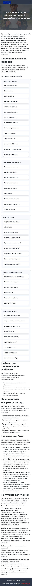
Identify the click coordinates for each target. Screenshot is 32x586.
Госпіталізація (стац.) (11, 232)
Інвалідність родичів (11, 122)
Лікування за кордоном (12, 221)
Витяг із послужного (11, 287)
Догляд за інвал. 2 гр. (11, 112)
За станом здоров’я (10, 85)
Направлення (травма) (11, 336)
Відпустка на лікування (11, 248)
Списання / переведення (12, 259)
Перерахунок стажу (10, 183)
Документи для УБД (10, 358)
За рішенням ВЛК (9, 138)
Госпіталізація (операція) (12, 237)
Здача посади (8, 292)
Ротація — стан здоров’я (12, 282)
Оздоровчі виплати (10, 188)
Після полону (8, 91)
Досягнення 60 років (11, 144)
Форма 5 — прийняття (11, 298)
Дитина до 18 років (10, 106)
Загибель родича (9, 133)
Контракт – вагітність (11, 154)
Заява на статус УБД (10, 352)
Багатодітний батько (11, 101)
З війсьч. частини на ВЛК (12, 264)
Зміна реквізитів (9, 209)
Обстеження (8, 227)
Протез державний (10, 342)
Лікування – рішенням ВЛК (13, 253)
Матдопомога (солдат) (11, 198)
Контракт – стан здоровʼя (12, 149)
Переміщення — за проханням (14, 276)
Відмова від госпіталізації (12, 243)
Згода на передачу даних (12, 326)
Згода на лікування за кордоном (14, 320)
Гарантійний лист (10, 331)
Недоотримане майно (11, 177)
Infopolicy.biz (25, 583)
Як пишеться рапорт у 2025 (16, 580)
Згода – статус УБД (10, 347)
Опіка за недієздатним (11, 128)
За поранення (8, 193)
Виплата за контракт (11, 167)
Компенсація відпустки (11, 204)
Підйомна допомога (10, 172)
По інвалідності (9, 96)
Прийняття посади (10, 303)
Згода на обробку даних (12, 315)
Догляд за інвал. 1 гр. (11, 117)
